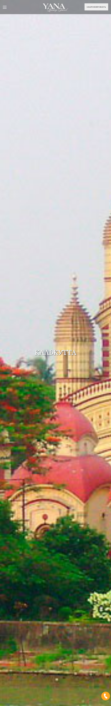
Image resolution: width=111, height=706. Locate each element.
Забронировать (96, 7)
